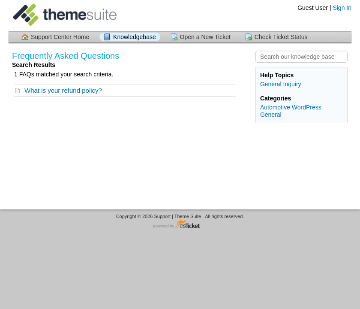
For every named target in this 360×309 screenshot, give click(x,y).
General (271, 114)
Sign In (342, 7)
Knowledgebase (134, 36)
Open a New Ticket (205, 36)
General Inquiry (280, 84)
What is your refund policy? (63, 90)
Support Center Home (60, 36)
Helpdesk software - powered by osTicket (180, 225)
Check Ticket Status (281, 36)
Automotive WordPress (290, 107)
